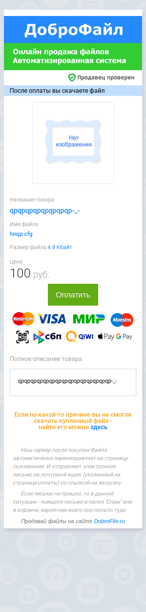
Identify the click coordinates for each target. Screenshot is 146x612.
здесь (98, 427)
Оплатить (73, 295)
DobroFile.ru (109, 521)
